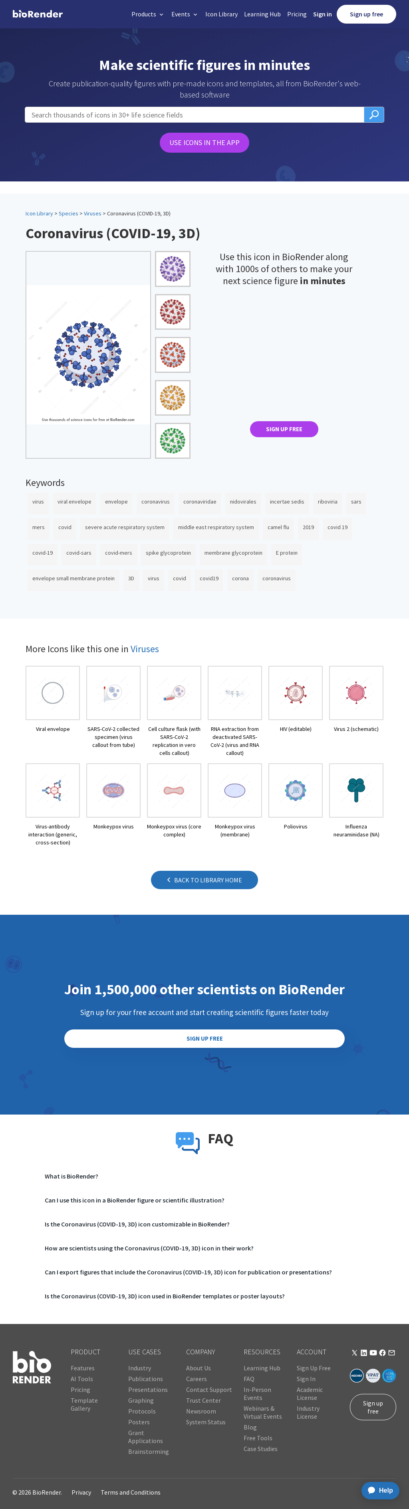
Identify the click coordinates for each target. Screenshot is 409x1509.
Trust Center (203, 1400)
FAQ (249, 1379)
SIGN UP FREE (284, 429)
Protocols (142, 1411)
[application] (378, 1490)
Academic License (310, 1393)
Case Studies (261, 1449)
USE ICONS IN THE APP (204, 142)
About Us (198, 1368)
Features (83, 1368)
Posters (139, 1422)
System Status (206, 1422)
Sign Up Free (314, 1368)
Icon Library (221, 14)
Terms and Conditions (131, 1492)
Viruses (92, 213)
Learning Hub (262, 14)
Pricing (297, 14)
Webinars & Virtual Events (263, 1412)
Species (68, 213)
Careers (196, 1379)
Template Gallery (84, 1404)
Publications (145, 1379)
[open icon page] (53, 711)
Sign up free (366, 14)
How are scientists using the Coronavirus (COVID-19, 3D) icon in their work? (149, 1248)
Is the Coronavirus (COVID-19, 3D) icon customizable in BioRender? (137, 1224)
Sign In (306, 1379)
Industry (139, 1368)
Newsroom (201, 1411)
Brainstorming (148, 1451)
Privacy (81, 1492)
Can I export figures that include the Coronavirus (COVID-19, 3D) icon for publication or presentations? (188, 1272)
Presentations (148, 1390)
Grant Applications (145, 1437)
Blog (250, 1427)
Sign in (322, 14)
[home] (38, 14)
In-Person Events (257, 1393)
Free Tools (258, 1438)
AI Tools (82, 1379)
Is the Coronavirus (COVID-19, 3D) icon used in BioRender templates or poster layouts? (165, 1296)
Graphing (141, 1400)
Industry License (308, 1412)
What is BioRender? (71, 1176)
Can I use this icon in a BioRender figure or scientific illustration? (134, 1200)
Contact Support (209, 1390)
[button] (148, 14)
